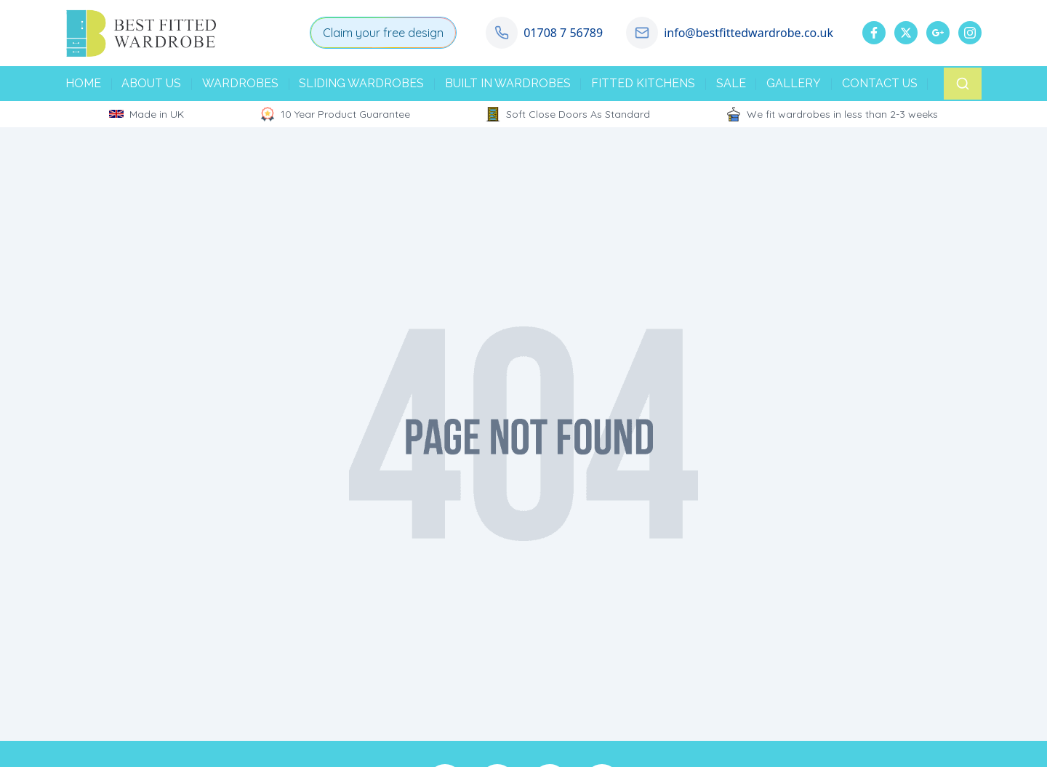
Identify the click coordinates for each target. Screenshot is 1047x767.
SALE (731, 83)
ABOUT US (151, 83)
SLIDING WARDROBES (361, 83)
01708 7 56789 (563, 33)
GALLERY (793, 83)
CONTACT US (880, 83)
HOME (83, 83)
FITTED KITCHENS (643, 83)
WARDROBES (240, 83)
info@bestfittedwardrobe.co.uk (748, 33)
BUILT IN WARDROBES (508, 83)
